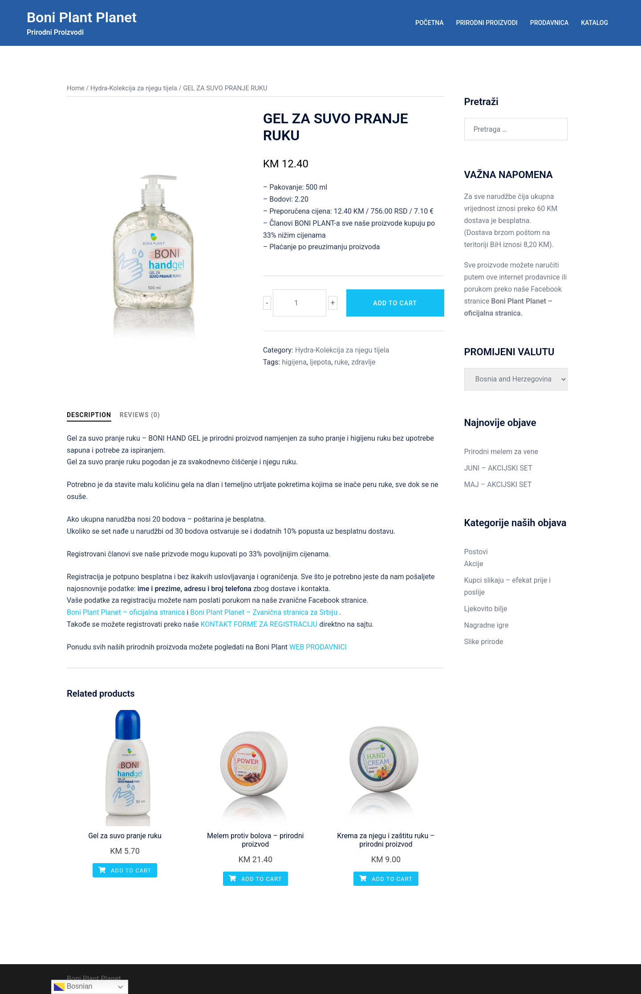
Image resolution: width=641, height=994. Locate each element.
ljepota (320, 362)
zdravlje (363, 362)
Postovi (476, 552)
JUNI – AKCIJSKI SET (498, 468)
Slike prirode (483, 641)
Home (76, 88)
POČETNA (429, 22)
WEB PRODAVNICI (318, 647)
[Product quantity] (299, 302)
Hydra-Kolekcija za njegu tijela (133, 88)
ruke (341, 362)
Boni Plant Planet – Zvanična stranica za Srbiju (263, 612)
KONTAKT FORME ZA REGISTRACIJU (258, 624)
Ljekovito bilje (485, 609)
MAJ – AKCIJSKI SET (498, 484)
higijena (294, 362)
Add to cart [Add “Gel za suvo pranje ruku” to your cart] (125, 870)
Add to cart (395, 303)
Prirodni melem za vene (501, 451)
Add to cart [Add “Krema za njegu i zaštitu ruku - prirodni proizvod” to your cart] (386, 879)
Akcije (473, 564)
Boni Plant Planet (82, 17)
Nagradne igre (486, 625)
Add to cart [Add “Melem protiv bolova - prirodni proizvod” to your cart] (255, 879)
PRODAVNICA (549, 22)
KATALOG (594, 22)
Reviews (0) (140, 414)
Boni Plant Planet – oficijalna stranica (126, 612)
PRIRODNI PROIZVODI (487, 22)
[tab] (89, 415)
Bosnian (73, 987)
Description (89, 414)
